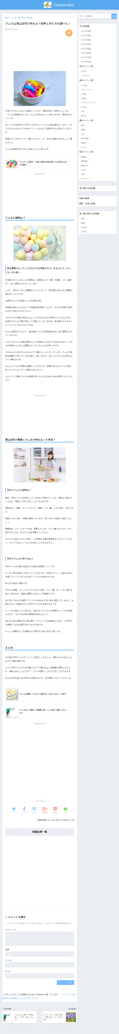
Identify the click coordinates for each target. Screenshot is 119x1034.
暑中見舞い (85, 138)
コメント (10, 930)
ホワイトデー (86, 90)
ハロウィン (85, 179)
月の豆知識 (84, 26)
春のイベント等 (86, 80)
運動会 (83, 157)
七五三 (83, 170)
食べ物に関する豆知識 (57, 820)
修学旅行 (84, 161)
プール (83, 147)
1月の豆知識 (86, 31)
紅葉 (83, 174)
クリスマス (85, 76)
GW (82, 111)
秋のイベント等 (86, 152)
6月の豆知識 (86, 49)
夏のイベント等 (86, 120)
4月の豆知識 (86, 40)
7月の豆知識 (86, 53)
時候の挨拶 (84, 198)
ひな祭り (84, 85)
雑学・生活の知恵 (87, 203)
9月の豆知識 (86, 62)
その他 (71, 820)
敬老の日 (84, 166)
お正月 (83, 71)
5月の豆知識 (86, 44)
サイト (8, 971)
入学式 (83, 107)
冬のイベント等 (86, 66)
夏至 (83, 125)
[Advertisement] (39, 52)
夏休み (83, 143)
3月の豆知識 (86, 35)
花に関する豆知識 (87, 188)
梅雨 (83, 130)
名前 (7, 949)
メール (8, 960)
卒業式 (83, 98)
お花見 (83, 94)
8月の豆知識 (86, 57)
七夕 (83, 134)
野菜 (83, 219)
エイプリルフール (88, 103)
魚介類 (83, 227)
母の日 (83, 116)
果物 (83, 223)
